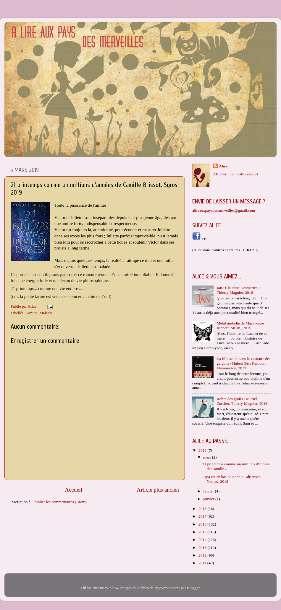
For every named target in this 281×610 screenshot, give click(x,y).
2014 (202, 539)
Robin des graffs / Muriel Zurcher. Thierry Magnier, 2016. (242, 401)
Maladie (46, 313)
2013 (202, 547)
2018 (202, 508)
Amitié (32, 313)
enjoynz (160, 587)
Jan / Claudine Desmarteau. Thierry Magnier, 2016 (238, 290)
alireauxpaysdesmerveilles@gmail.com (223, 210)
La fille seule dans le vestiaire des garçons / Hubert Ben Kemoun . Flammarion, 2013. (243, 363)
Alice (223, 166)
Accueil (73, 490)
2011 (202, 563)
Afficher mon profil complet (235, 174)
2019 (202, 450)
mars (207, 457)
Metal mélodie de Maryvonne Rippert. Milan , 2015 (240, 325)
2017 (202, 516)
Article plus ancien (158, 490)
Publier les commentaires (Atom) (60, 502)
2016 (202, 524)
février (209, 491)
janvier (209, 499)
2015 (202, 532)
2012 (202, 555)
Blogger (193, 587)
